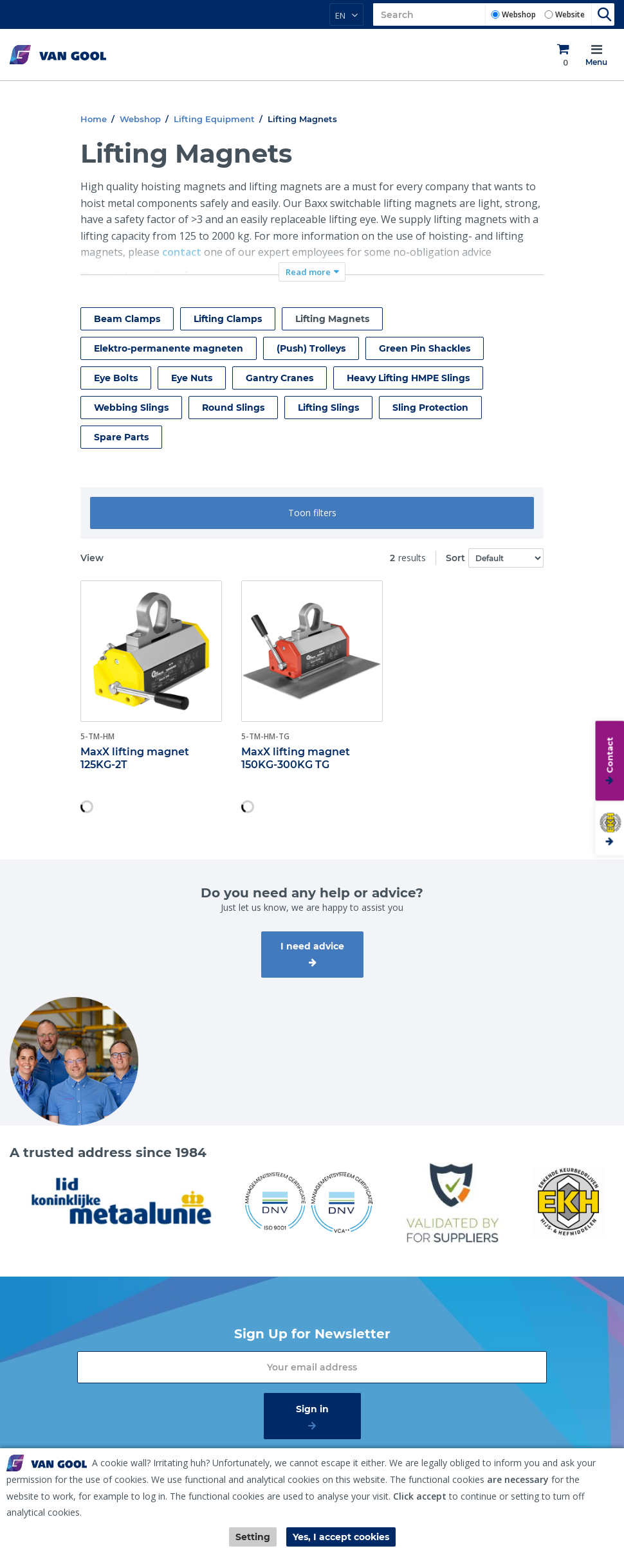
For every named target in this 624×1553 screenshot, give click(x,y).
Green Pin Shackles (424, 348)
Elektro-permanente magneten (168, 348)
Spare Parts (121, 437)
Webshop (519, 14)
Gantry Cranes (279, 378)
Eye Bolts (116, 378)
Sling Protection (430, 407)
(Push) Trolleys (311, 348)
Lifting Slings (328, 407)
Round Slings (233, 407)
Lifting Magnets (332, 319)
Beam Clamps (127, 319)
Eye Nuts (191, 378)
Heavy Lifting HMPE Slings (408, 378)
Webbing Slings (131, 407)
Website (570, 14)
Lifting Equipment (214, 119)
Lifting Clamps (228, 319)
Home (93, 119)
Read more (308, 272)
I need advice (312, 946)
